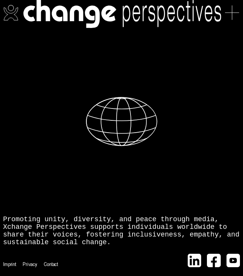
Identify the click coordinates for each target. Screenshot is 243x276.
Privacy (30, 264)
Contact (51, 264)
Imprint (9, 264)
